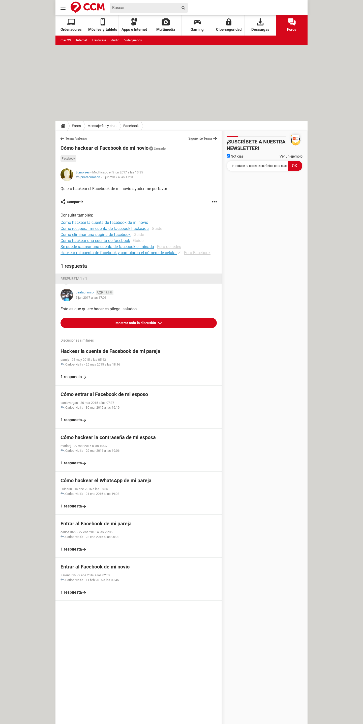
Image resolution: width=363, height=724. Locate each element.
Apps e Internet (134, 25)
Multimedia (165, 25)
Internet (81, 40)
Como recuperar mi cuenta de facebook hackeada (104, 228)
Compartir (75, 202)
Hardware (99, 40)
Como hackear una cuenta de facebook (95, 240)
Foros (291, 25)
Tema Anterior (76, 138)
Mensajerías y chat (102, 126)
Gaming (197, 25)
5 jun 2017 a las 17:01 (118, 177)
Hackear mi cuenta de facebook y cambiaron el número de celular (118, 252)
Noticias (235, 156)
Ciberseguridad (228, 25)
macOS (65, 40)
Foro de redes (169, 246)
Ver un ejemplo (291, 156)
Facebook (131, 126)
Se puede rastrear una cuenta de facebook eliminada (107, 246)
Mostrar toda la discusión (136, 323)
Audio (115, 40)
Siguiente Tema (200, 138)
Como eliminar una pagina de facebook (95, 234)
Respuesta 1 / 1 (73, 279)
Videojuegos (133, 40)
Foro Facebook (197, 252)
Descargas (260, 25)
